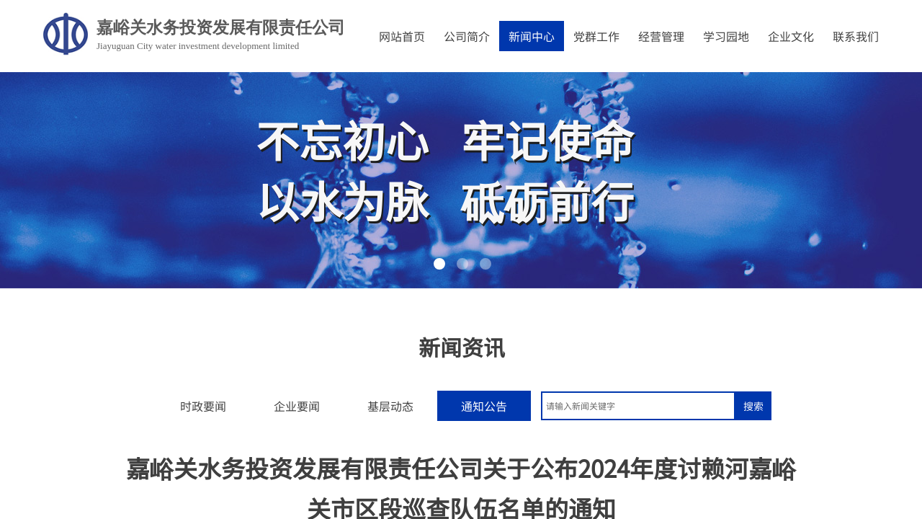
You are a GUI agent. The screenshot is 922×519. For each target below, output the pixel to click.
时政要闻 (203, 405)
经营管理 (661, 36)
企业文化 (791, 36)
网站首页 (402, 36)
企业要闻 (297, 405)
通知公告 (484, 405)
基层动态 (390, 405)
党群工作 (596, 36)
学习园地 (726, 36)
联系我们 (856, 36)
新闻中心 (532, 36)
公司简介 (467, 36)
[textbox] (638, 405)
